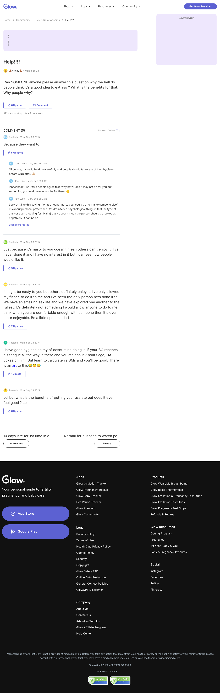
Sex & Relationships (48, 20)
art (14, 365)
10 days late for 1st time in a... (27, 436)
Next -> (107, 443)
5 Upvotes (15, 152)
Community (23, 20)
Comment (40, 105)
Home (7, 20)
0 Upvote (15, 105)
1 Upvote (14, 373)
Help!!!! (69, 20)
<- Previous (16, 443)
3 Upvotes (15, 268)
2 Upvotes (15, 326)
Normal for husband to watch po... (92, 436)
